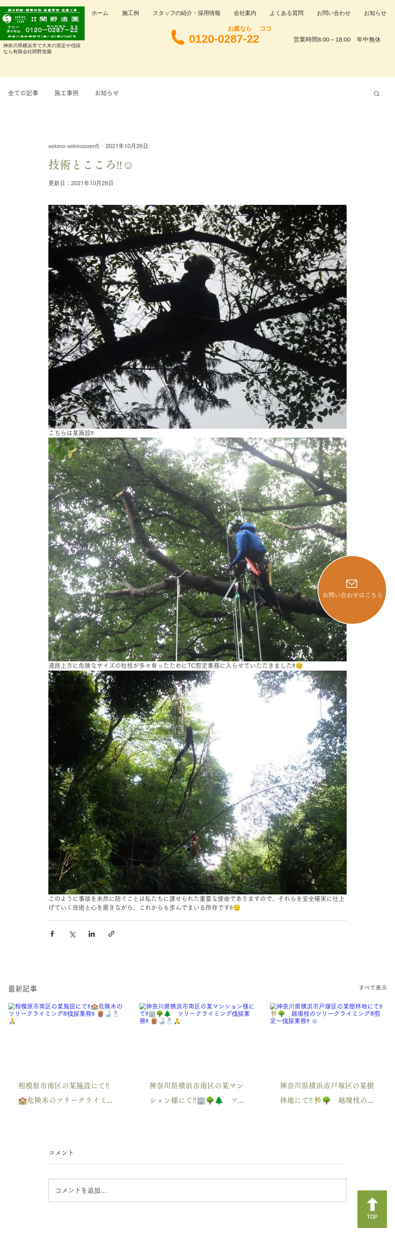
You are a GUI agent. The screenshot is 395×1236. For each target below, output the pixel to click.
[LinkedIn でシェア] (92, 934)
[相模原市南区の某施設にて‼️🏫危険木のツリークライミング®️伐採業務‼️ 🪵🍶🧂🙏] (66, 1035)
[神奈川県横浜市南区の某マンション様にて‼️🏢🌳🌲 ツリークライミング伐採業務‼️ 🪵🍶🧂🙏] (197, 1035)
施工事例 (66, 93)
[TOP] (372, 1209)
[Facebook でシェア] (52, 934)
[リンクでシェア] (111, 934)
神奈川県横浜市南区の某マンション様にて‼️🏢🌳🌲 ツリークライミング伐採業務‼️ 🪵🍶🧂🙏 (197, 1094)
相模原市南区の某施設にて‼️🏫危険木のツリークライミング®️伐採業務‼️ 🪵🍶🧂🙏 (66, 1094)
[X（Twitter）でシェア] (72, 934)
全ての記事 (23, 93)
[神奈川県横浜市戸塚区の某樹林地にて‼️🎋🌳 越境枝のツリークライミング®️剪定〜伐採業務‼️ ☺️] (328, 1035)
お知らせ (107, 93)
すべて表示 (373, 987)
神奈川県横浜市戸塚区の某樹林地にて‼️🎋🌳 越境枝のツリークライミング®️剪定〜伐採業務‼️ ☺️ (327, 1094)
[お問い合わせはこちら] (352, 590)
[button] (376, 93)
